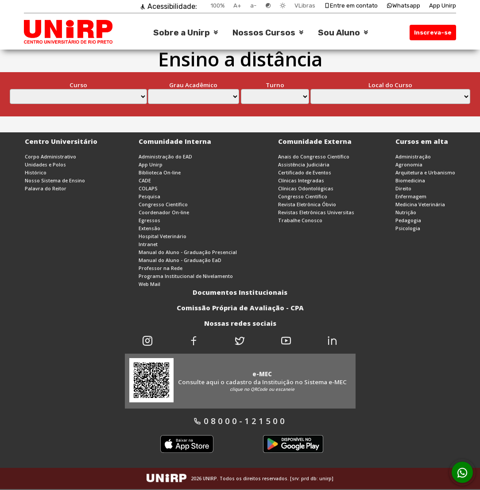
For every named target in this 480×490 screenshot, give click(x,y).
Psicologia (407, 228)
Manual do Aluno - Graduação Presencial (188, 252)
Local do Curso (390, 85)
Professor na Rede (160, 268)
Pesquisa (149, 196)
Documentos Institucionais (240, 292)
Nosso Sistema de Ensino (55, 180)
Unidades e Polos (45, 165)
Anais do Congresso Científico (313, 157)
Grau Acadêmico (193, 85)
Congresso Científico (163, 204)
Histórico (35, 173)
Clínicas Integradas (301, 180)
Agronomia (408, 165)
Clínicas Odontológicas (305, 188)
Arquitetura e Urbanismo (425, 173)
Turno (275, 85)
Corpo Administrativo (50, 157)
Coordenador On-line (164, 212)
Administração (413, 157)
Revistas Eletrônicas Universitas (316, 212)
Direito (403, 188)
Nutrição (405, 212)
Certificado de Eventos (304, 173)
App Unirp (442, 5)
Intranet (148, 244)
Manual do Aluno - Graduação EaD (180, 260)
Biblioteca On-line (160, 173)
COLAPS (148, 188)
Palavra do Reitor (45, 188)
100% (217, 5)
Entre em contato (351, 5)
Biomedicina (410, 180)
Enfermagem (410, 196)
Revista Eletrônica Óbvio (307, 204)
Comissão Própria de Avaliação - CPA (240, 307)
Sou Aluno (339, 33)
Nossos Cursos (263, 33)
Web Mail (149, 284)
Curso (78, 85)
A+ (237, 5)
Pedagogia (408, 220)
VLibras (304, 5)
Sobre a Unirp (181, 33)
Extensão (149, 228)
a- (253, 5)
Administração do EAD (165, 157)
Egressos (149, 220)
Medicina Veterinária (420, 204)
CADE (145, 180)
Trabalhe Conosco (300, 220)
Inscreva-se (433, 32)
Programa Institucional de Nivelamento (186, 276)
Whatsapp (403, 5)
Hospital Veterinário (162, 236)
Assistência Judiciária (303, 165)
